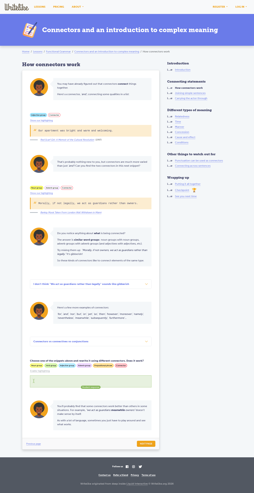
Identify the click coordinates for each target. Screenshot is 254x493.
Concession (182, 132)
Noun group (36, 188)
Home (25, 51)
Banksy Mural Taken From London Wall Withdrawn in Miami (70, 212)
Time (178, 121)
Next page (146, 443)
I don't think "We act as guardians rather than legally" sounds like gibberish (81, 284)
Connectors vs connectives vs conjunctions (60, 341)
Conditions (181, 142)
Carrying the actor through (191, 98)
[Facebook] (127, 467)
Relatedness (182, 116)
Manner (179, 126)
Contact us (104, 475)
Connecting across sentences (193, 165)
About (77, 6)
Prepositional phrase (103, 365)
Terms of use (149, 475)
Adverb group (52, 188)
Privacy (135, 475)
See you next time (186, 196)
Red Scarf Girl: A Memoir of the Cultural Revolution (67, 139)
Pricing (58, 6)
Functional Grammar (58, 51)
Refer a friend (120, 475)
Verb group (51, 365)
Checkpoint (182, 190)
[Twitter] (140, 467)
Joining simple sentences (190, 93)
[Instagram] (133, 467)
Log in (240, 6)
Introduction (182, 69)
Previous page (33, 443)
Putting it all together (188, 183)
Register (219, 6)
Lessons (39, 6)
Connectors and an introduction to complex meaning (106, 51)
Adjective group (38, 115)
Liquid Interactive (137, 483)
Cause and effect (185, 137)
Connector (54, 115)
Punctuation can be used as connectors (199, 160)
